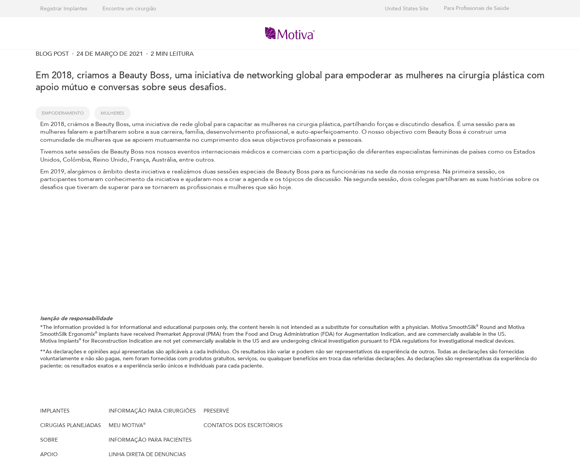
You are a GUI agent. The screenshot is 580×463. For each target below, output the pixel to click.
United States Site (406, 8)
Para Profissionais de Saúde (476, 8)
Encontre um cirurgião (129, 8)
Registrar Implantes (63, 8)
